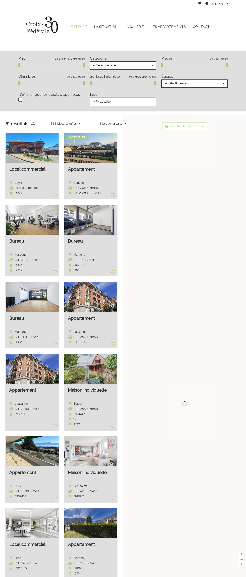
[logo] (41, 26)
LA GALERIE (134, 27)
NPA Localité (102, 101)
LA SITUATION (106, 27)
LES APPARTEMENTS (168, 27)
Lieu (94, 94)
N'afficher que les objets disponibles (49, 94)
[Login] (206, 4)
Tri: (52, 123)
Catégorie (98, 58)
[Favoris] (200, 4)
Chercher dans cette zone (184, 126)
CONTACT (201, 27)
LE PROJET (78, 27)
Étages (167, 76)
